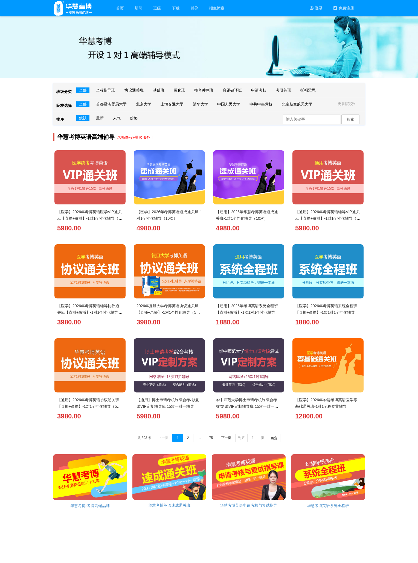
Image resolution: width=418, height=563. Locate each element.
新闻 (138, 8)
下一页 (226, 438)
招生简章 (216, 8)
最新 (100, 118)
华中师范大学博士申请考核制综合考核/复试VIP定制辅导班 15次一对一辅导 (247, 406)
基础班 (158, 90)
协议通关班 (134, 90)
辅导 (194, 8)
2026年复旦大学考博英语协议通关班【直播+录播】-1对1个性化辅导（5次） (168, 312)
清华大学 (200, 104)
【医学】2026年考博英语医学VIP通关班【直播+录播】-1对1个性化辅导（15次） (90, 218)
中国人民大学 (228, 104)
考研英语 (283, 90)
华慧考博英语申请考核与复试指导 (248, 505)
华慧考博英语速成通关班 (169, 505)
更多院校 (347, 104)
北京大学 (143, 104)
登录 (316, 8)
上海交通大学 (172, 104)
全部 (83, 90)
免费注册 (343, 8)
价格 (134, 118)
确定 (274, 438)
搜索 (350, 119)
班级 (157, 8)
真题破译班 (232, 90)
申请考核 (258, 90)
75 (211, 438)
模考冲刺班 (203, 90)
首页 (120, 8)
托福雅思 (308, 90)
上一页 (163, 438)
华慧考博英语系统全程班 (328, 505)
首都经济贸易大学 (111, 104)
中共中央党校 (260, 104)
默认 (83, 118)
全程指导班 (105, 90)
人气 (117, 118)
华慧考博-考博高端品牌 (90, 505)
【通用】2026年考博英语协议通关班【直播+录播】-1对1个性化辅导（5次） (88, 406)
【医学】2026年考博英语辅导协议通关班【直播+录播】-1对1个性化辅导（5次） (88, 312)
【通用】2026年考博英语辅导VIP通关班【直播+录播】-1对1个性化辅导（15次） (328, 218)
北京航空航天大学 (297, 104)
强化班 (179, 90)
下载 (175, 8)
